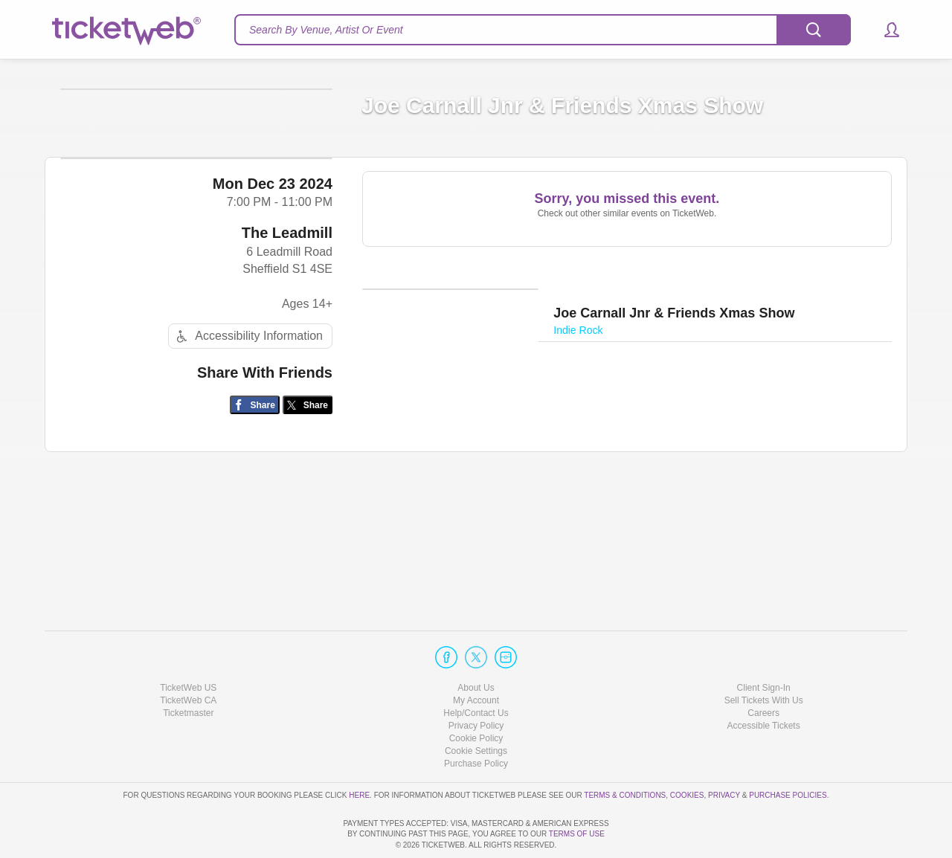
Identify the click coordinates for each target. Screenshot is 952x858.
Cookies (687, 753)
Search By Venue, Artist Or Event (326, 30)
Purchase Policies (787, 753)
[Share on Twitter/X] (307, 536)
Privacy (724, 753)
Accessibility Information (248, 467)
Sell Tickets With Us (763, 658)
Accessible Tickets (763, 683)
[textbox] (542, 29)
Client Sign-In (764, 645)
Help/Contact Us (475, 670)
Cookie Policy (476, 696)
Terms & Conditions (625, 753)
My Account (476, 658)
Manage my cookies (476, 709)
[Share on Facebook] (255, 536)
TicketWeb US (188, 645)
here (359, 753)
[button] (884, 30)
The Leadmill (287, 364)
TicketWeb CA (188, 658)
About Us (475, 645)
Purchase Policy (476, 722)
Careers (763, 670)
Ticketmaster (188, 670)
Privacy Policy (476, 683)
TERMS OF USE (577, 834)
